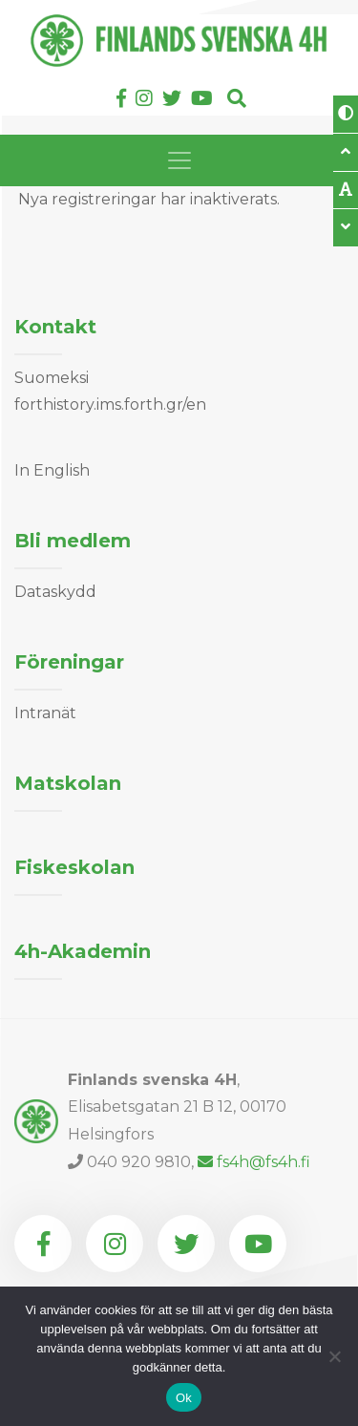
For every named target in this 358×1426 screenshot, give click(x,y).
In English (52, 470)
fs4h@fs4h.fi (254, 1162)
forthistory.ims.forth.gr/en (110, 404)
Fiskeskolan (74, 867)
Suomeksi (51, 378)
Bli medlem (72, 540)
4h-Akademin (82, 951)
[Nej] (334, 1356)
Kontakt (55, 326)
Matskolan (67, 783)
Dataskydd (55, 592)
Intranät (45, 713)
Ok (184, 1398)
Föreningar (69, 661)
